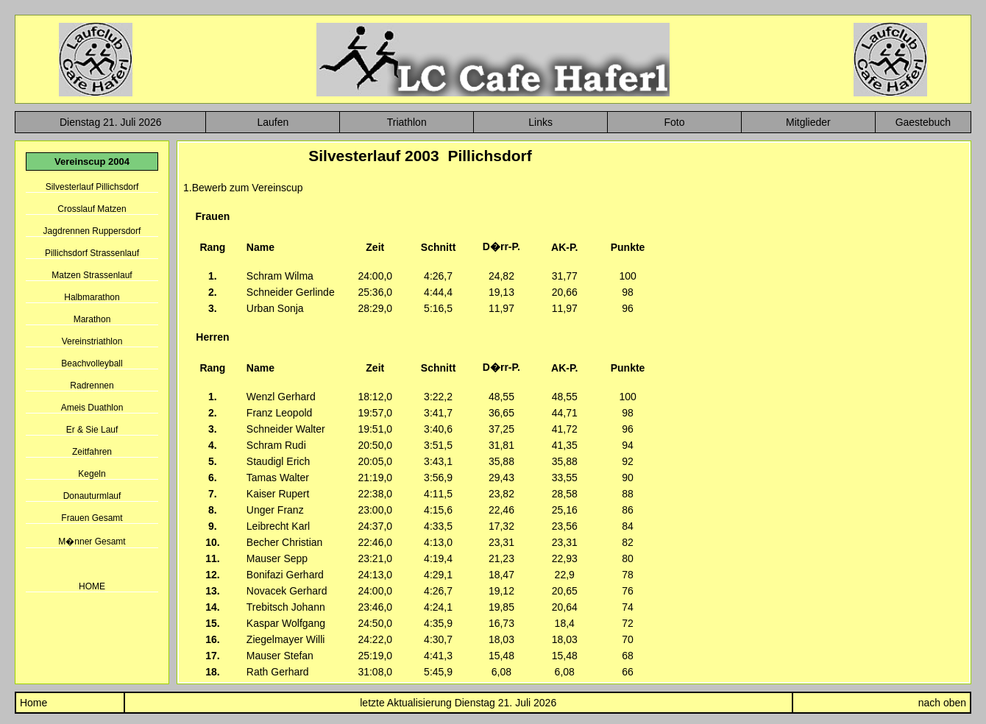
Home (32, 703)
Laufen (272, 122)
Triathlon (407, 122)
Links (540, 122)
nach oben (942, 703)
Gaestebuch (923, 122)
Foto (674, 122)
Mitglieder (808, 122)
